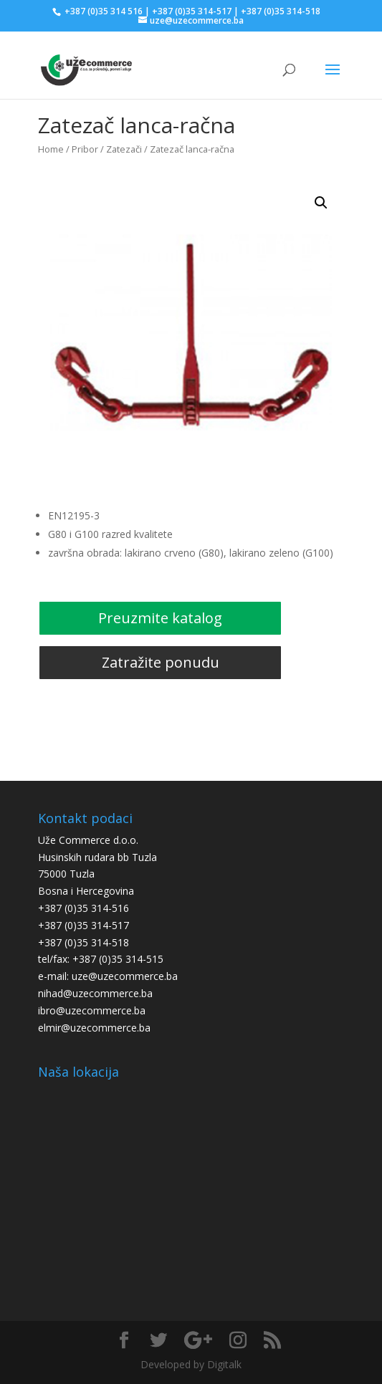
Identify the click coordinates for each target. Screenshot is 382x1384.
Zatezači (124, 149)
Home (51, 149)
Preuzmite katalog (160, 618)
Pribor (85, 149)
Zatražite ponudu (160, 662)
